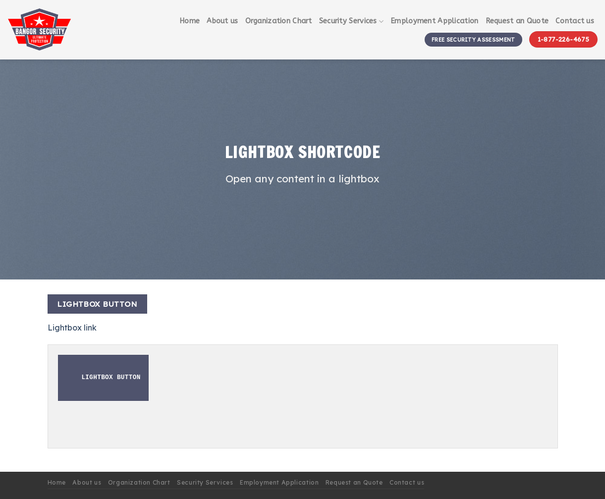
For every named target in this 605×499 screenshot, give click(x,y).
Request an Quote (517, 21)
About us (222, 21)
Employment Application (434, 21)
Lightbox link (72, 328)
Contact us (574, 21)
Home (189, 21)
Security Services (351, 21)
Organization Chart (278, 21)
